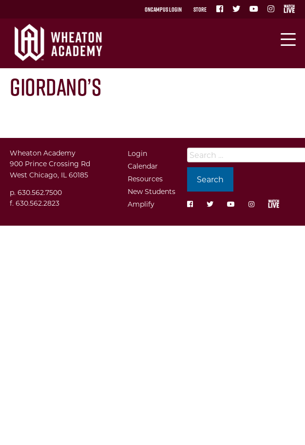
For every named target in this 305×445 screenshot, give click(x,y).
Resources (145, 178)
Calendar (143, 166)
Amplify (141, 204)
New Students (151, 191)
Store (200, 9)
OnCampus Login (163, 9)
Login (137, 153)
